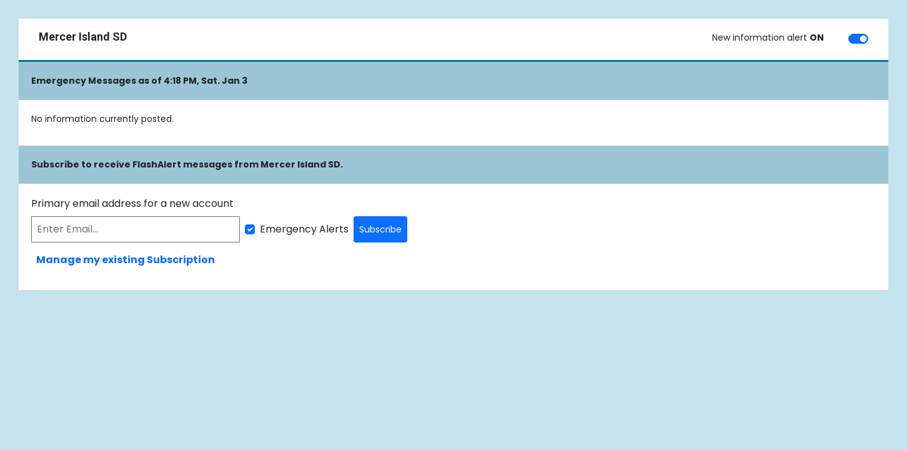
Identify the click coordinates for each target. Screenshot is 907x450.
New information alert (768, 37)
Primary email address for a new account (132, 203)
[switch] (858, 39)
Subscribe (380, 229)
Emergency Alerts (304, 229)
